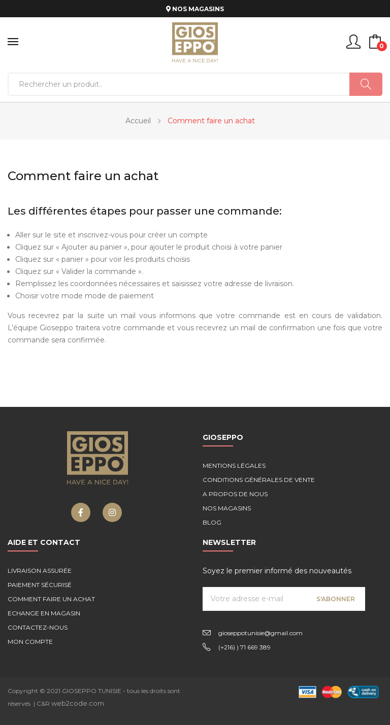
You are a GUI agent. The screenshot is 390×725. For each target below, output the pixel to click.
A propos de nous (235, 494)
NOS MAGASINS (195, 9)
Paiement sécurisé (40, 585)
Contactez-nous (38, 627)
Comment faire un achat (51, 599)
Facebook (80, 512)
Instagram (112, 512)
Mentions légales (234, 465)
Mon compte (30, 641)
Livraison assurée (40, 570)
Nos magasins (227, 508)
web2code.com (77, 703)
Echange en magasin (44, 613)
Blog (212, 522)
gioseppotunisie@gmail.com (260, 633)
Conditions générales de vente (259, 480)
